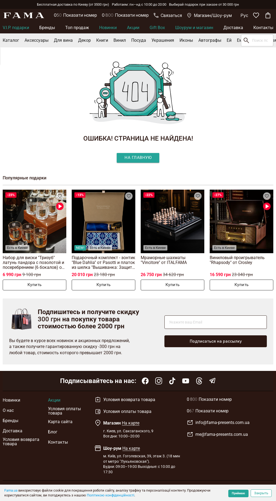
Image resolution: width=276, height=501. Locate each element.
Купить (34, 285)
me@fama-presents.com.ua (217, 434)
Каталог (11, 40)
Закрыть (261, 493)
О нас (8, 410)
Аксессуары (37, 40)
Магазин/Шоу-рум (209, 15)
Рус (244, 15)
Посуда (138, 40)
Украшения (162, 40)
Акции (133, 27)
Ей (229, 40)
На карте (130, 423)
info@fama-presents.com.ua (218, 422)
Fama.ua (11, 490)
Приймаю (238, 493)
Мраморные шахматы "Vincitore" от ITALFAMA (164, 260)
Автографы (209, 40)
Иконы (186, 40)
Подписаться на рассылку (216, 341)
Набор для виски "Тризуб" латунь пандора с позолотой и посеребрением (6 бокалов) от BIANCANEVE (33, 262)
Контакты (263, 27)
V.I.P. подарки (16, 27)
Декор (84, 40)
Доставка (233, 27)
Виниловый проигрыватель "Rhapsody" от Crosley (237, 260)
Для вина (63, 40)
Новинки (108, 27)
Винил (119, 40)
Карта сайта (60, 421)
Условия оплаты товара (64, 411)
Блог (52, 431)
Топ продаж (77, 27)
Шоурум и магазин (194, 27)
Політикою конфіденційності (110, 495)
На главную (138, 157)
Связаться (168, 15)
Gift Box (157, 27)
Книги (102, 40)
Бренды (47, 27)
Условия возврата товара (21, 441)
